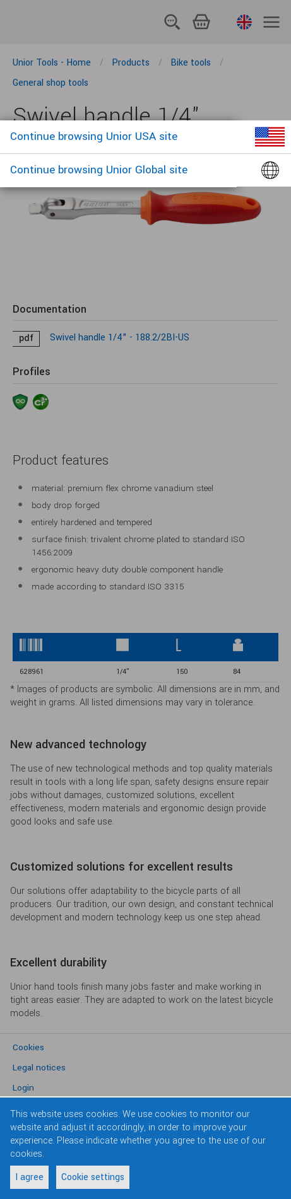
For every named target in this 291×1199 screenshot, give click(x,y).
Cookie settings (92, 1177)
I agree (29, 1177)
